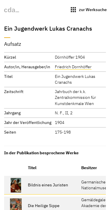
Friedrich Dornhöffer (73, 66)
